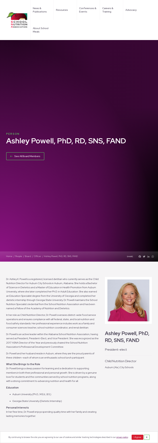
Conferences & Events (87, 10)
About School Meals (40, 30)
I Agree (137, 437)
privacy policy (122, 437)
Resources (62, 10)
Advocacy (131, 10)
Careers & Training (107, 10)
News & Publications (40, 10)
